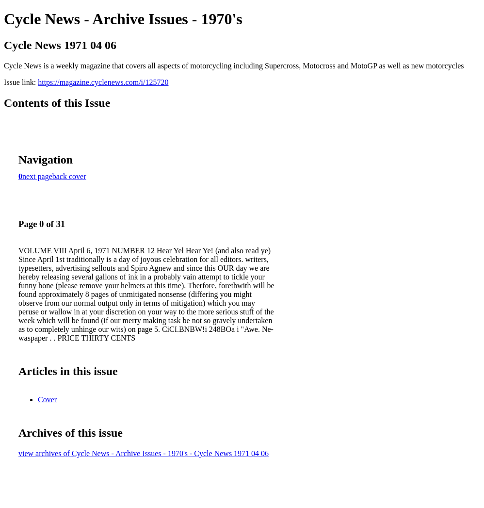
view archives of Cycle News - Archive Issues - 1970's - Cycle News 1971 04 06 (143, 453)
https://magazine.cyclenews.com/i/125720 (103, 82)
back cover (69, 176)
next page (37, 176)
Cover (47, 399)
